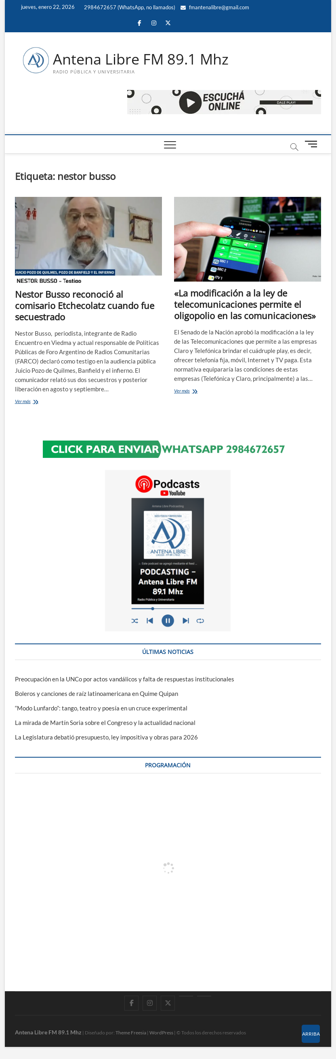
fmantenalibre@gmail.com (215, 7)
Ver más (34, 402)
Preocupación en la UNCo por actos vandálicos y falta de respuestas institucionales (124, 679)
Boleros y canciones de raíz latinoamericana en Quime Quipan (96, 693)
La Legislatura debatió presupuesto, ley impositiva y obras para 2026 (106, 737)
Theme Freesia (131, 1033)
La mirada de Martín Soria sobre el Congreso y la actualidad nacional (105, 722)
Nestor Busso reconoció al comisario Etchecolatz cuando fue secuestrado (84, 305)
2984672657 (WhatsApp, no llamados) (129, 7)
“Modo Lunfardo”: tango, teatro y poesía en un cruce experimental (101, 708)
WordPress (161, 1033)
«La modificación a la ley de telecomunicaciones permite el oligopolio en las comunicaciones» (245, 304)
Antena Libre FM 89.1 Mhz (141, 59)
